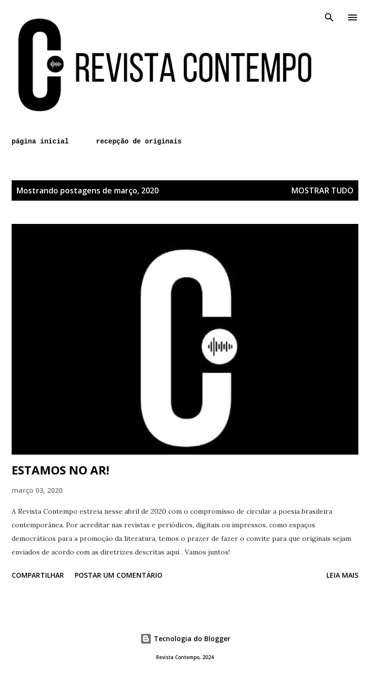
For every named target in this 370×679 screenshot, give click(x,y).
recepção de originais (138, 141)
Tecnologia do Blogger (185, 638)
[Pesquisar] (329, 17)
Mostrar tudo (322, 190)
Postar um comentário (118, 575)
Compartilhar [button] (38, 575)
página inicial (40, 141)
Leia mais (342, 575)
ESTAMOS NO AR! (60, 470)
